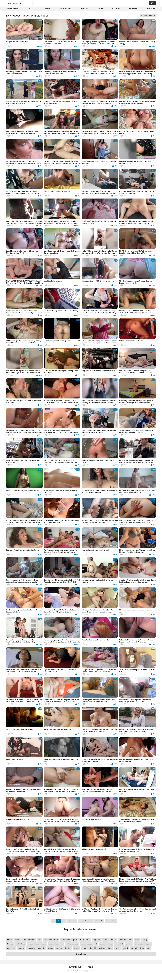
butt (121, 944)
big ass (30, 944)
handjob (68, 948)
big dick (125, 948)
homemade (139, 944)
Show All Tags (81, 954)
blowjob (10, 944)
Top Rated (47, 8)
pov (148, 948)
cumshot (21, 948)
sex (45, 940)
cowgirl (76, 948)
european (59, 948)
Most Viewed (65, 8)
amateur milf (53, 940)
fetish (130, 940)
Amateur (14, 3)
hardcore (102, 948)
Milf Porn (133, 8)
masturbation (65, 940)
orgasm (148, 944)
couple (17, 940)
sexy (39, 940)
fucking (144, 940)
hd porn (50, 948)
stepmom (96, 940)
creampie (134, 948)
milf (96, 944)
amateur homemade (56, 944)
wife (24, 940)
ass (110, 944)
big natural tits (85, 940)
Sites (101, 8)
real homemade (86, 944)
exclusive (103, 944)
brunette (105, 940)
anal (17, 944)
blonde (110, 948)
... (107, 921)
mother (9, 940)
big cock (129, 944)
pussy (75, 940)
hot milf (93, 948)
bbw (116, 944)
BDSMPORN (151, 8)
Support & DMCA (75, 967)
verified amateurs (72, 944)
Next (113, 921)
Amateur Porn (12, 8)
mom (137, 940)
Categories (84, 8)
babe (23, 944)
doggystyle (31, 948)
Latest (31, 8)
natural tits (41, 948)
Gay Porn (116, 8)
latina (142, 948)
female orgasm (41, 944)
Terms (90, 967)
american (122, 940)
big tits (117, 948)
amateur (85, 948)
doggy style (11, 948)
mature (113, 940)
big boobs (31, 940)
